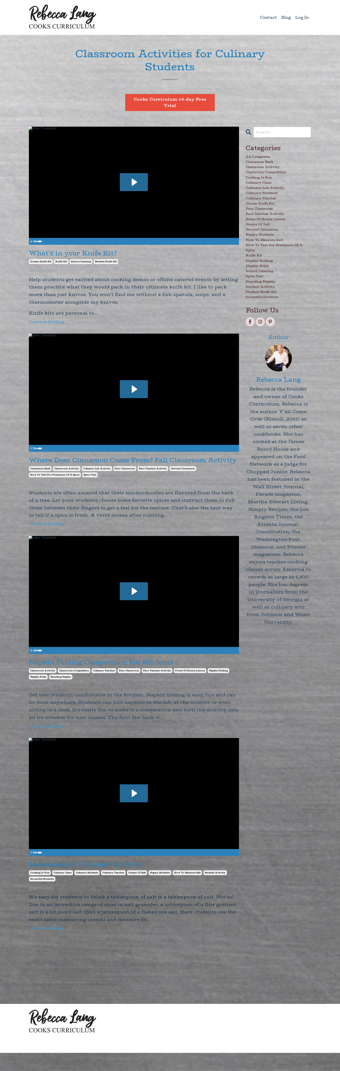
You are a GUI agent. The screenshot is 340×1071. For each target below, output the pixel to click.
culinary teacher (104, 686)
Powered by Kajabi (294, 1059)
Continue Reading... (48, 324)
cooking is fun (39, 891)
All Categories (264, 159)
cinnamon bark (40, 482)
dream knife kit (40, 264)
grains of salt (137, 891)
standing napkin (60, 693)
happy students (160, 891)
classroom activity (66, 482)
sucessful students (42, 897)
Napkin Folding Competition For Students (120, 677)
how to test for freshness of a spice (55, 489)
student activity (215, 891)
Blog (286, 17)
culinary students (87, 891)
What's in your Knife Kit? (85, 254)
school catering (81, 264)
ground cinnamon (183, 482)
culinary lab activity (97, 482)
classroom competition (74, 686)
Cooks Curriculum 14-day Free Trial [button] (170, 102)
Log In (302, 17)
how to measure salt (187, 891)
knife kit (61, 264)
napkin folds (38, 693)
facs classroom (125, 482)
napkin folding (218, 686)
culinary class (63, 891)
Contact (268, 17)
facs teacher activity (153, 482)
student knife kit (106, 264)
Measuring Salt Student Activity (100, 881)
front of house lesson (190, 686)
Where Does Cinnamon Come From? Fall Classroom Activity (116, 468)
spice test (90, 489)
